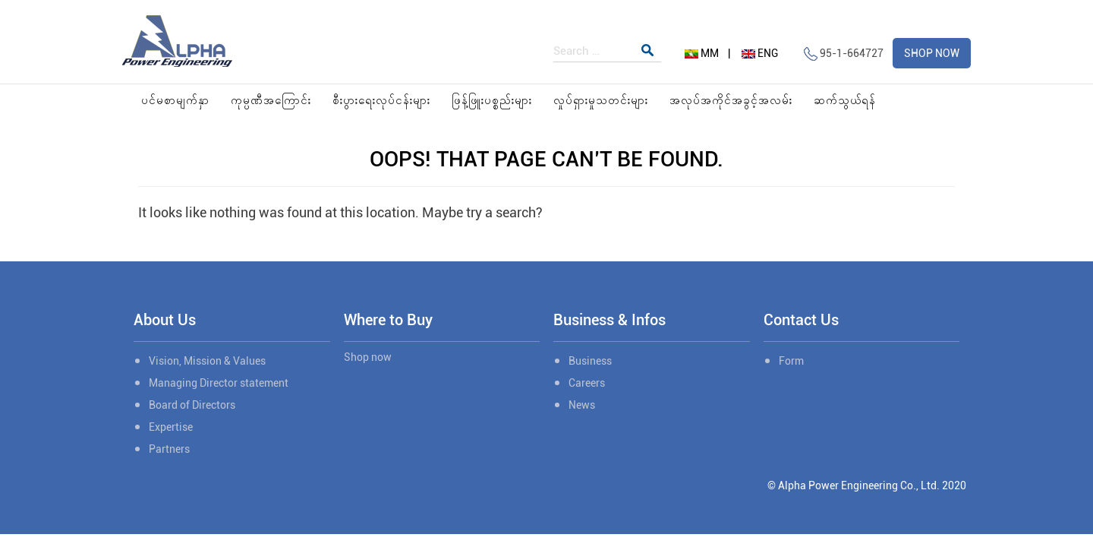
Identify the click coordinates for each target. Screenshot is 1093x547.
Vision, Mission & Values (207, 361)
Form (791, 361)
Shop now (368, 357)
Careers (587, 383)
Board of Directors (192, 405)
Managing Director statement (218, 383)
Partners (169, 449)
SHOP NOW (931, 53)
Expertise (171, 427)
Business (590, 361)
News (582, 405)
